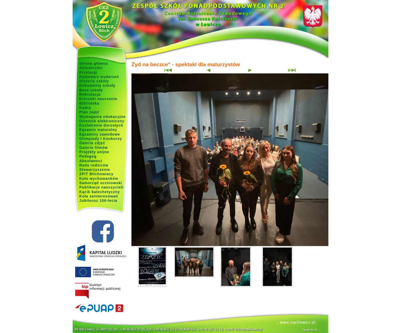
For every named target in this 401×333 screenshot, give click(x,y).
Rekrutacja (90, 94)
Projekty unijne (94, 152)
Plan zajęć (89, 112)
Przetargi (88, 72)
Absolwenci (90, 161)
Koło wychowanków (98, 178)
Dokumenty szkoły (97, 85)
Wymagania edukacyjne (102, 117)
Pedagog (87, 156)
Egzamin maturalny (98, 130)
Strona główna (93, 63)
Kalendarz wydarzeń (99, 77)
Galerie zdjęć (92, 143)
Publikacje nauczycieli (101, 187)
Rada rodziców (93, 165)
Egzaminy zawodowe (99, 134)
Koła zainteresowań (98, 196)
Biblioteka (89, 103)
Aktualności (91, 68)
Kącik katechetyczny (99, 192)
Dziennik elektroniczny (101, 121)
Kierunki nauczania (98, 99)
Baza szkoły (91, 90)
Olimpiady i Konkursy (100, 139)
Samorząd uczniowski (100, 183)
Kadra (85, 108)
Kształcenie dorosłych (101, 125)
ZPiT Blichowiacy (96, 174)
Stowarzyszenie (94, 170)
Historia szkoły (94, 81)
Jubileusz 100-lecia (98, 200)
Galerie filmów (93, 148)
